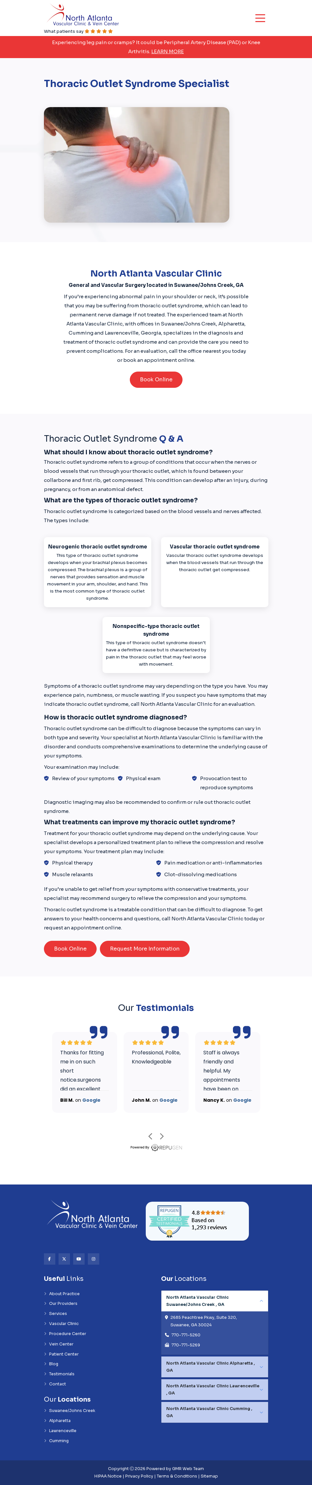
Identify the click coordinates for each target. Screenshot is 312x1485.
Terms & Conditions (177, 1476)
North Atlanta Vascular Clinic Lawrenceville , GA (212, 1389)
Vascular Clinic (61, 1323)
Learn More (167, 51)
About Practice (62, 1293)
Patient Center (61, 1354)
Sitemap (209, 1476)
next (162, 1136)
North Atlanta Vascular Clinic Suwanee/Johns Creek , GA (197, 1301)
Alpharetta (57, 1420)
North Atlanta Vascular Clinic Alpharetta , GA (210, 1367)
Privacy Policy (139, 1476)
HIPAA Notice (108, 1476)
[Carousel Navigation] (156, 1136)
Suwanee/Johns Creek (69, 1410)
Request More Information (145, 948)
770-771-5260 (185, 1335)
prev (150, 1136)
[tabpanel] (214, 1322)
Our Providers (60, 1303)
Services (55, 1313)
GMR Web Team (188, 1468)
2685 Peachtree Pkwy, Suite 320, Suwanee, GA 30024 (203, 1321)
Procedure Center (65, 1333)
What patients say (78, 31)
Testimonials (59, 1374)
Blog (51, 1364)
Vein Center (59, 1344)
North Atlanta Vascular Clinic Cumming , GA (209, 1412)
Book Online (156, 379)
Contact (55, 1384)
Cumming (56, 1440)
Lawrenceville (60, 1430)
